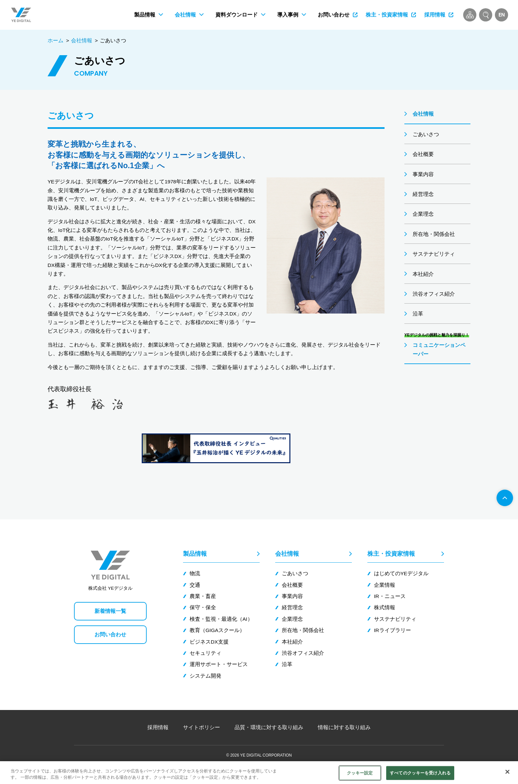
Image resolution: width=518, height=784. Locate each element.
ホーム (55, 40)
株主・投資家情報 (391, 553)
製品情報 (195, 553)
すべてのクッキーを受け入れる (420, 772)
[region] (259, 772)
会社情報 (81, 40)
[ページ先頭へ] (505, 498)
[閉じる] (507, 772)
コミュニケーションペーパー (439, 349)
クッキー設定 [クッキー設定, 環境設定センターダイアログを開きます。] (360, 772)
